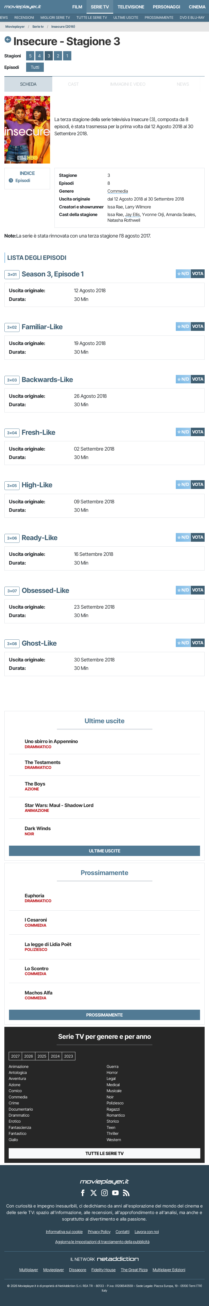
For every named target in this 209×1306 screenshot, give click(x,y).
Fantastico (17, 1133)
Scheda (28, 84)
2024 (55, 1056)
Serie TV (100, 7)
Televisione (131, 7)
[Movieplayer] (104, 1181)
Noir (110, 1097)
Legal (111, 1078)
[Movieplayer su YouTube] (115, 1192)
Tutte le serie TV (91, 18)
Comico (15, 1091)
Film (77, 7)
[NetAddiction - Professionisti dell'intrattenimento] (118, 1259)
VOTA (197, 273)
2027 (15, 1056)
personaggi (166, 7)
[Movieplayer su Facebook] (82, 1192)
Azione (14, 1085)
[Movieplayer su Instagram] (104, 1192)
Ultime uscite (125, 18)
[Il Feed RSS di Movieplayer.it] (126, 1192)
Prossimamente (159, 18)
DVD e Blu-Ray (192, 18)
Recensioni (24, 18)
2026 (28, 1056)
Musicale (114, 1091)
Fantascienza (20, 1127)
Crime (14, 1103)
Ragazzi (113, 1109)
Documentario (21, 1109)
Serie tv (38, 26)
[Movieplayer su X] (93, 1192)
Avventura (17, 1078)
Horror (112, 1072)
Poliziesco (115, 1103)
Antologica (18, 1072)
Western (114, 1140)
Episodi (23, 180)
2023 (68, 1056)
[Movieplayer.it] (22, 7)
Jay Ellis (132, 214)
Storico (113, 1121)
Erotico (15, 1121)
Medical (113, 1085)
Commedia (117, 191)
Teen (111, 1127)
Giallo (13, 1140)
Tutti (35, 67)
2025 (42, 1056)
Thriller (113, 1133)
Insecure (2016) (63, 26)
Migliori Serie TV (55, 18)
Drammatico (19, 1115)
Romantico (116, 1115)
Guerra (112, 1066)
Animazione (19, 1066)
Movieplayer (15, 26)
